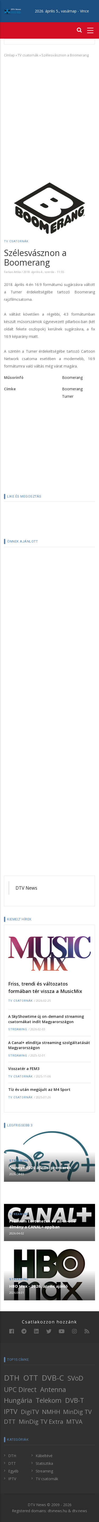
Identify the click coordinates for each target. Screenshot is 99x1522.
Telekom (49, 1400)
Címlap (9, 55)
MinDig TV (77, 1412)
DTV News (26, 888)
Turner (67, 396)
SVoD (75, 1377)
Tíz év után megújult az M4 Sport (39, 1089)
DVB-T (74, 1400)
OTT (30, 1378)
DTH (12, 1378)
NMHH (51, 1412)
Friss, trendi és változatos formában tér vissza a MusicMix (45, 988)
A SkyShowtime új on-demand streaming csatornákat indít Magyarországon (46, 1019)
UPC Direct (20, 1389)
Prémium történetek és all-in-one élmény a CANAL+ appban (42, 1223)
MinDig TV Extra (41, 1421)
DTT (10, 1421)
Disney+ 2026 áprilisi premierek (40, 1167)
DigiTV (30, 1412)
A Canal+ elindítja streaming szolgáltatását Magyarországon (49, 1045)
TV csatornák (28, 55)
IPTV (10, 1411)
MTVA (74, 1421)
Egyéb (13, 1471)
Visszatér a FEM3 (23, 1068)
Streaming (17, 1029)
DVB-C (53, 1378)
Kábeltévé (44, 1455)
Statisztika (44, 1463)
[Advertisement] (49, 113)
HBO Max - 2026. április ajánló (38, 1286)
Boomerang (72, 377)
